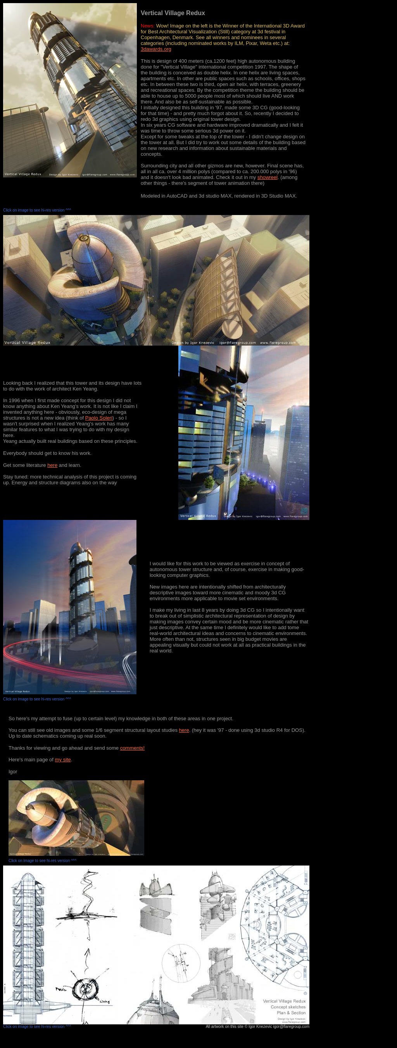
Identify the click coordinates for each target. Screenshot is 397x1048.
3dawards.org (156, 49)
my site (63, 759)
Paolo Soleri (98, 418)
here (52, 465)
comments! (132, 748)
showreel (267, 177)
